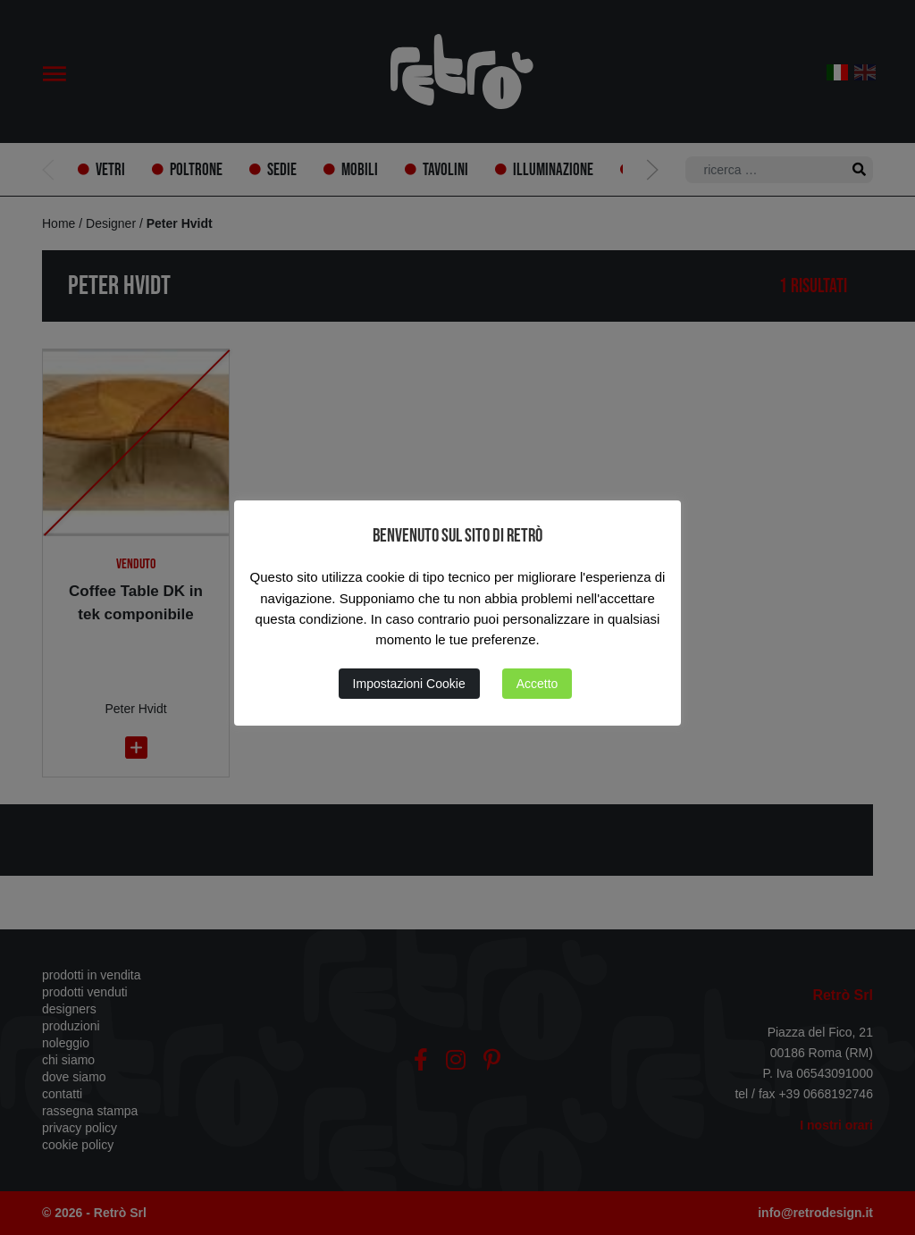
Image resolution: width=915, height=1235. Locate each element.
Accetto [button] (537, 683)
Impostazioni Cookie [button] (409, 683)
